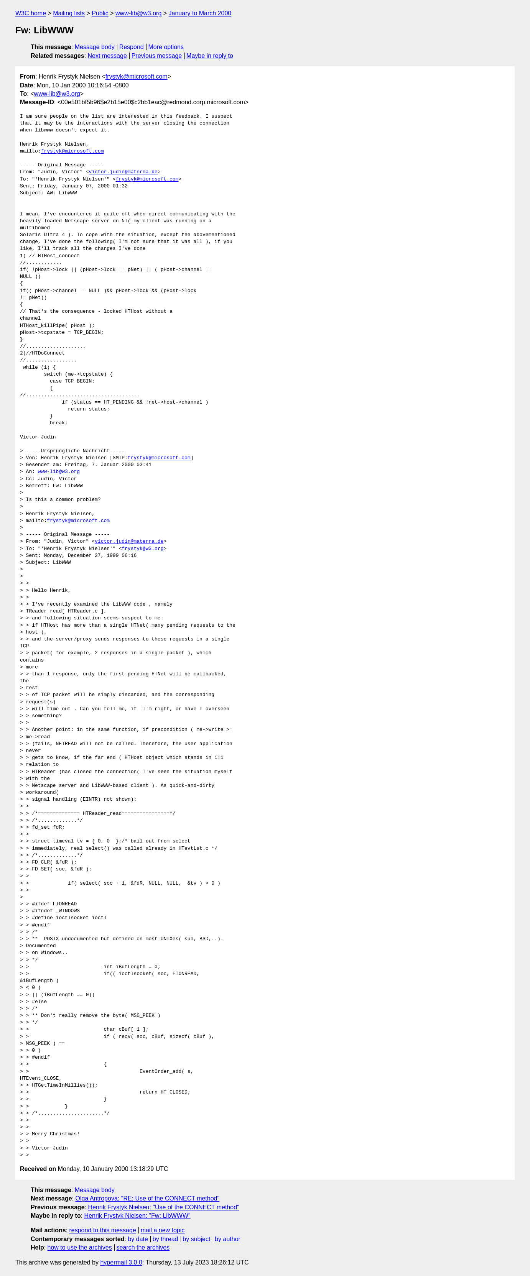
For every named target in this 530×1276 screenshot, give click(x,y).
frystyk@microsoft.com (136, 76)
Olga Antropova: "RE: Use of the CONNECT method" (148, 1198)
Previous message (157, 56)
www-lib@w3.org (138, 13)
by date (138, 1239)
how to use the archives (80, 1247)
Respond (131, 47)
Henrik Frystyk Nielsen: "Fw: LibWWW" (137, 1215)
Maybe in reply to (209, 56)
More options (166, 47)
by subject (196, 1239)
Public (100, 13)
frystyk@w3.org (142, 548)
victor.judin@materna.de (123, 172)
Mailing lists (69, 13)
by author (227, 1239)
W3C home (30, 13)
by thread (165, 1239)
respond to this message (102, 1230)
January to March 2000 (200, 13)
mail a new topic (163, 1230)
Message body (95, 47)
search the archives (143, 1247)
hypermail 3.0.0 (121, 1262)
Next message (107, 56)
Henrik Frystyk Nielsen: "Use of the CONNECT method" (163, 1207)
